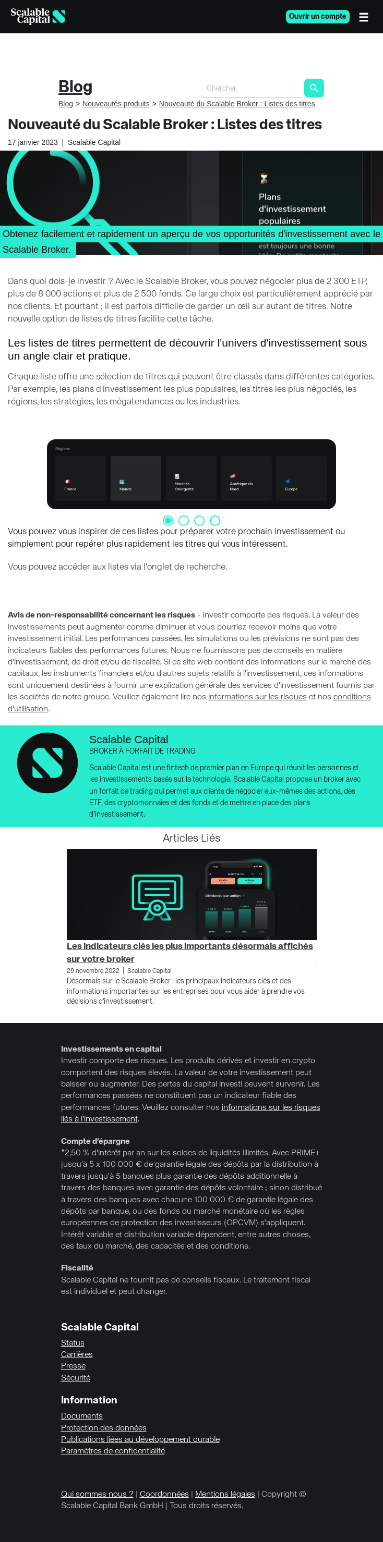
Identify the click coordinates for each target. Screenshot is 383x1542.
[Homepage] (38, 16)
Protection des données (104, 1428)
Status (73, 1343)
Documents (82, 1416)
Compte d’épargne (95, 1142)
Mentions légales (225, 1494)
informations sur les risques (257, 697)
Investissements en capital (111, 1049)
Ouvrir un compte (317, 16)
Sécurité (75, 1378)
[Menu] (366, 16)
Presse (73, 1366)
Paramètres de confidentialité (113, 1451)
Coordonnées (164, 1494)
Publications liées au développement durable (140, 1440)
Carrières (77, 1355)
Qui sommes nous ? (97, 1494)
